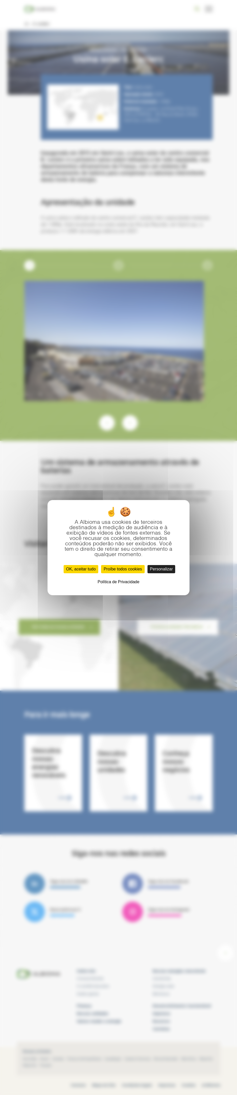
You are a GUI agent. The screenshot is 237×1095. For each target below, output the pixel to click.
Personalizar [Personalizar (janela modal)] (161, 569)
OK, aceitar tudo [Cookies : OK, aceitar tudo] (81, 569)
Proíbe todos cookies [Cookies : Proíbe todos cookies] (123, 569)
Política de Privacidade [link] (119, 582)
